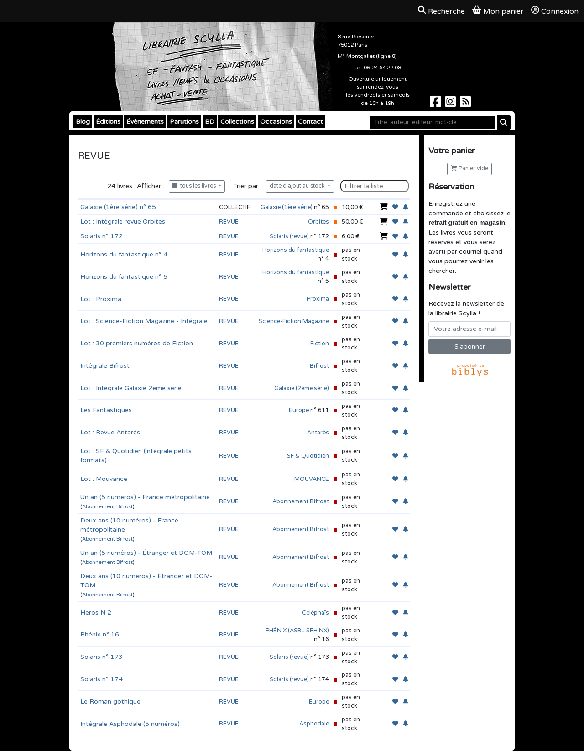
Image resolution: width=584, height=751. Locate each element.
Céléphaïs (315, 612)
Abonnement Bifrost (107, 507)
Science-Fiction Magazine (294, 321)
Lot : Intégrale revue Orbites (122, 221)
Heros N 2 (95, 612)
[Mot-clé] (432, 122)
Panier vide (469, 168)
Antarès (318, 432)
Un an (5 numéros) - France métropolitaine (145, 497)
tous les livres (194, 186)
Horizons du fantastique (295, 250)
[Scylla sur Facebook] (436, 104)
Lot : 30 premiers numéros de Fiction (136, 343)
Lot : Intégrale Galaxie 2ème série (131, 388)
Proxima (318, 298)
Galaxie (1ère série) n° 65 (118, 207)
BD (209, 121)
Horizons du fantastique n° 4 (123, 254)
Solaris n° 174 (101, 679)
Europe (299, 410)
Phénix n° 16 (99, 634)
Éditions (108, 121)
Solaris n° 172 (101, 236)
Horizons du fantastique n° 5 (123, 277)
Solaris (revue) (289, 236)
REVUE (229, 221)
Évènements (145, 121)
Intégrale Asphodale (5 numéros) (130, 724)
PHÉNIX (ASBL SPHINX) (297, 630)
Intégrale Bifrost (105, 366)
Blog (83, 121)
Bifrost (319, 366)
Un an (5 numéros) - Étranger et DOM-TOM (146, 553)
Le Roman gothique (110, 701)
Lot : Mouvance (103, 479)
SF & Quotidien (308, 455)
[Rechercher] (504, 122)
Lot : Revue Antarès (110, 432)
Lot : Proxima (100, 299)
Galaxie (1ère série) (287, 207)
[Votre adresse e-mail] (469, 329)
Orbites (318, 221)
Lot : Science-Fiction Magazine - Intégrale (144, 321)
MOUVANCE (311, 479)
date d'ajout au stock (298, 186)
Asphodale (314, 723)
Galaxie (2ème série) (301, 388)
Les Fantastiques (106, 410)
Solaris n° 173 (101, 657)
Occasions (276, 121)
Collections (237, 121)
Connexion (555, 11)
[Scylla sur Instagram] (451, 104)
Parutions (184, 121)
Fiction (319, 343)
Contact (310, 121)
